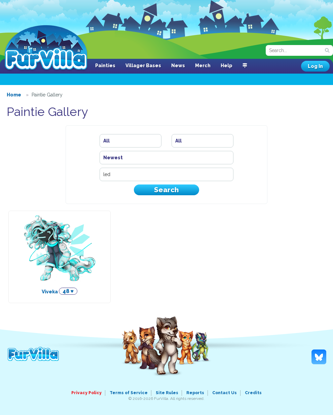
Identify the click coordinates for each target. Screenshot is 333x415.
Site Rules (167, 392)
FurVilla (45, 48)
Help (226, 65)
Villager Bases (143, 65)
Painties (105, 65)
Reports (195, 392)
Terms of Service (129, 392)
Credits (253, 392)
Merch (203, 65)
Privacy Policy (86, 392)
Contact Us (224, 392)
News (178, 65)
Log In (315, 66)
